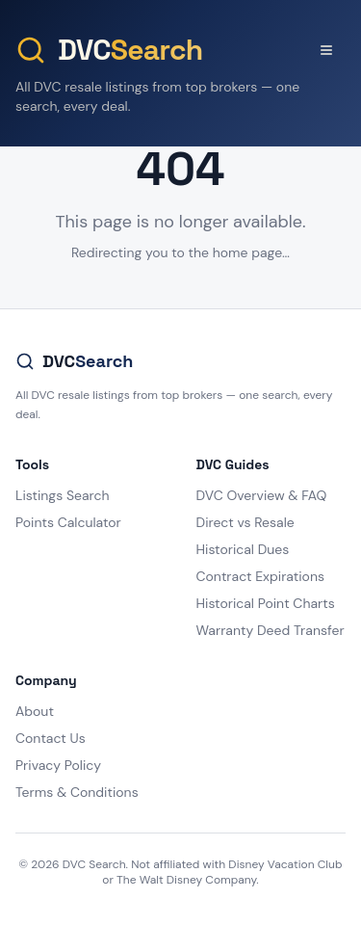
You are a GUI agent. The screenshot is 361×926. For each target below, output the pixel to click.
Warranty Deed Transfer (270, 630)
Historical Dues (243, 549)
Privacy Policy (58, 765)
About (34, 711)
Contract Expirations (260, 576)
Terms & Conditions (77, 792)
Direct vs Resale (245, 522)
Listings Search (62, 495)
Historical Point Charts (265, 603)
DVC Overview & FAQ (261, 495)
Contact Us (50, 738)
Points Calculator (68, 522)
